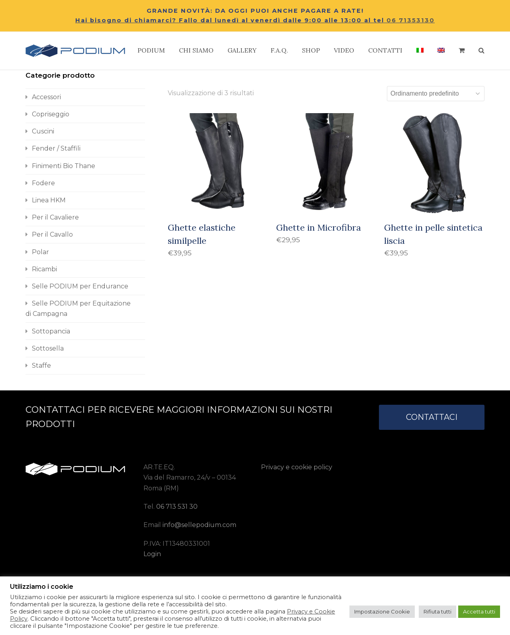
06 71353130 (410, 20)
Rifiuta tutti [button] (437, 611)
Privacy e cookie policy (296, 467)
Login (152, 554)
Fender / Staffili (56, 148)
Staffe (41, 365)
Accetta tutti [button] (479, 611)
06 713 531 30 (177, 506)
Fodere (43, 183)
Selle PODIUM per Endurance (80, 286)
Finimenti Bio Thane (63, 166)
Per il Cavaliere (55, 217)
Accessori (46, 97)
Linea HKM (49, 200)
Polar (40, 252)
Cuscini (43, 131)
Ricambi (44, 269)
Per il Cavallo (52, 234)
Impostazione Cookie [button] (382, 611)
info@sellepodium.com (199, 525)
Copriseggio (50, 114)
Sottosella (48, 348)
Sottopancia (51, 331)
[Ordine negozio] (435, 93)
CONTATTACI (431, 417)
